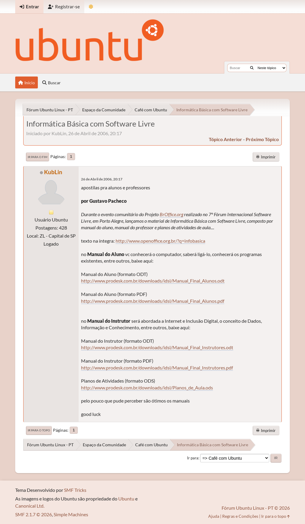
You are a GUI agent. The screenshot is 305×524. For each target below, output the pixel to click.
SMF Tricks (75, 490)
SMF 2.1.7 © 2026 (33, 514)
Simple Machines (71, 514)
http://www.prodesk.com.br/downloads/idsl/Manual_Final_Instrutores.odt (157, 347)
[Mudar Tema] (91, 6)
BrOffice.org (171, 214)
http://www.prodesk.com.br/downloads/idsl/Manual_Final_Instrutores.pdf (157, 367)
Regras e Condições (240, 516)
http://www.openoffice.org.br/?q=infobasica (160, 241)
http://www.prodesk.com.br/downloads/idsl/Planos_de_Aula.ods (147, 387)
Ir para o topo (39, 430)
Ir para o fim (37, 157)
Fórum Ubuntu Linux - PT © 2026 (256, 508)
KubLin (53, 172)
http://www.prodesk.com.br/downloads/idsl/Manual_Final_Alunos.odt (153, 280)
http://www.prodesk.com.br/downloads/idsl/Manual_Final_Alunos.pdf (152, 301)
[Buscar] (251, 68)
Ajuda (213, 516)
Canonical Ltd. (29, 506)
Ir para (192, 458)
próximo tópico (262, 139)
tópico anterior (225, 139)
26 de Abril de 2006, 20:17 (101, 179)
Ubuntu (126, 498)
